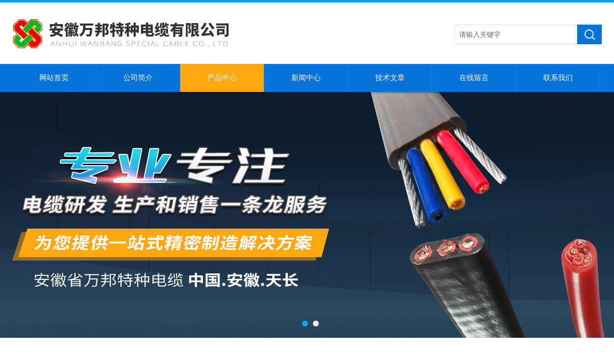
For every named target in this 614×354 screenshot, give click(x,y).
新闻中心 (306, 78)
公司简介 (138, 78)
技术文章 (390, 78)
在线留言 (474, 78)
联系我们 (558, 78)
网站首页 (54, 78)
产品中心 (222, 78)
